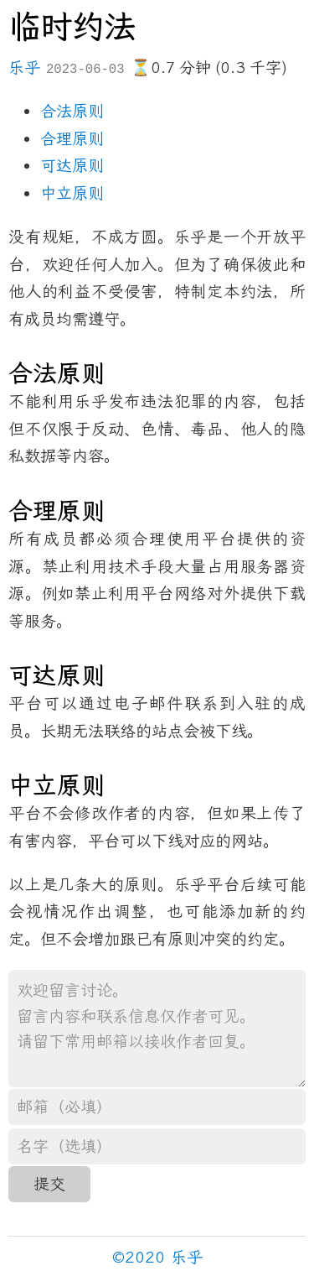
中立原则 (72, 193)
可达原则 (72, 165)
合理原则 (72, 138)
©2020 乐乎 (157, 1257)
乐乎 (24, 67)
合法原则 (72, 111)
